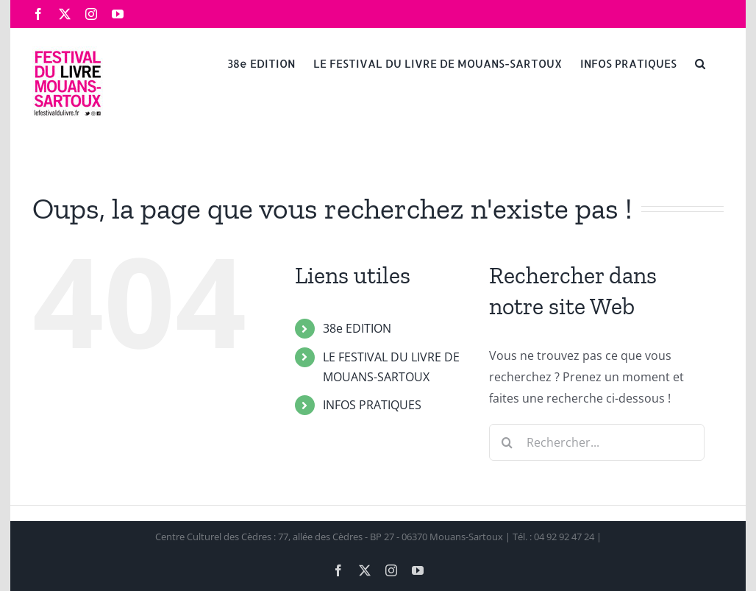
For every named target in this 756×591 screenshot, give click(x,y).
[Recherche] (507, 442)
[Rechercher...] (597, 442)
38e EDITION (357, 328)
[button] (700, 62)
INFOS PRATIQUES (372, 405)
